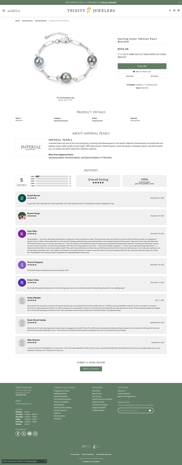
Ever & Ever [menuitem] (96, 396)
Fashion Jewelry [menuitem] (60, 410)
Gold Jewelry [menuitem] (59, 404)
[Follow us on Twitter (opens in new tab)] (23, 433)
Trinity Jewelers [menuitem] (98, 410)
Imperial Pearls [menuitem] (98, 402)
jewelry (18, 21)
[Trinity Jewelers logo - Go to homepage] (91, 10)
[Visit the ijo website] (86, 446)
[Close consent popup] (45, 461)
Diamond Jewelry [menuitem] (61, 396)
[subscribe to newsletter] (150, 410)
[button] (170, 10)
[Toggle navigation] (3, 10)
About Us (121, 391)
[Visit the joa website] (96, 446)
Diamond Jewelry (72, 157)
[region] (65, 60)
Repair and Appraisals (126, 396)
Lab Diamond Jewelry (90, 157)
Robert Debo (33, 280)
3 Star (33, 181)
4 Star (33, 179)
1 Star (33, 186)
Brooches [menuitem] (58, 418)
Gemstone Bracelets (41, 21)
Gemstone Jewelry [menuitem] (61, 402)
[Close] (179, 2)
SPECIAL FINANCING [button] (108, 2)
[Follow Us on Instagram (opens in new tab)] (35, 433)
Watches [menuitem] (57, 413)
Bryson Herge (33, 213)
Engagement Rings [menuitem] (61, 391)
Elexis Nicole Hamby (36, 320)
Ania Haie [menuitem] (96, 391)
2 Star (33, 183)
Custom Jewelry (124, 393)
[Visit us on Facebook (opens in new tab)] (18, 433)
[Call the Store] (21, 395)
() (70, 176)
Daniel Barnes (33, 195)
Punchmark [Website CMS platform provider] (95, 461)
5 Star (33, 176)
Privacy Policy (75, 454)
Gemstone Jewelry (27, 21)
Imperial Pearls (97, 120)
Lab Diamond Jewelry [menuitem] (62, 399)
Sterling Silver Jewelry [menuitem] (62, 407)
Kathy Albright (34, 297)
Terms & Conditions (88, 454)
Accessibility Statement (103, 454)
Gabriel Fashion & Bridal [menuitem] (102, 399)
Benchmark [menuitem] (97, 393)
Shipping (130, 76)
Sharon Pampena (35, 262)
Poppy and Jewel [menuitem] (99, 407)
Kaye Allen (32, 231)
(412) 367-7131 (65, 100)
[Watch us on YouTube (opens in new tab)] (29, 433)
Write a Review (91, 369)
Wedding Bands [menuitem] (60, 393)
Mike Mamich (33, 340)
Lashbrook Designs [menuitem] (100, 404)
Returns (154, 76)
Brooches (108, 157)
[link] (14, 10)
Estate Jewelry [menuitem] (59, 416)
